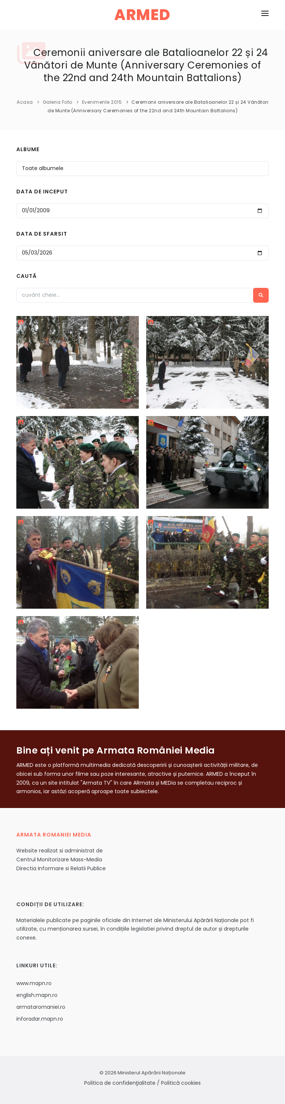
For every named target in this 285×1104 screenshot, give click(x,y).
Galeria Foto (57, 102)
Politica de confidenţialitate (119, 1083)
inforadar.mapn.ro (39, 1018)
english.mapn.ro (37, 995)
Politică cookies (181, 1083)
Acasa (25, 102)
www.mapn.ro (34, 983)
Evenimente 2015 (102, 102)
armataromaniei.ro (40, 1007)
